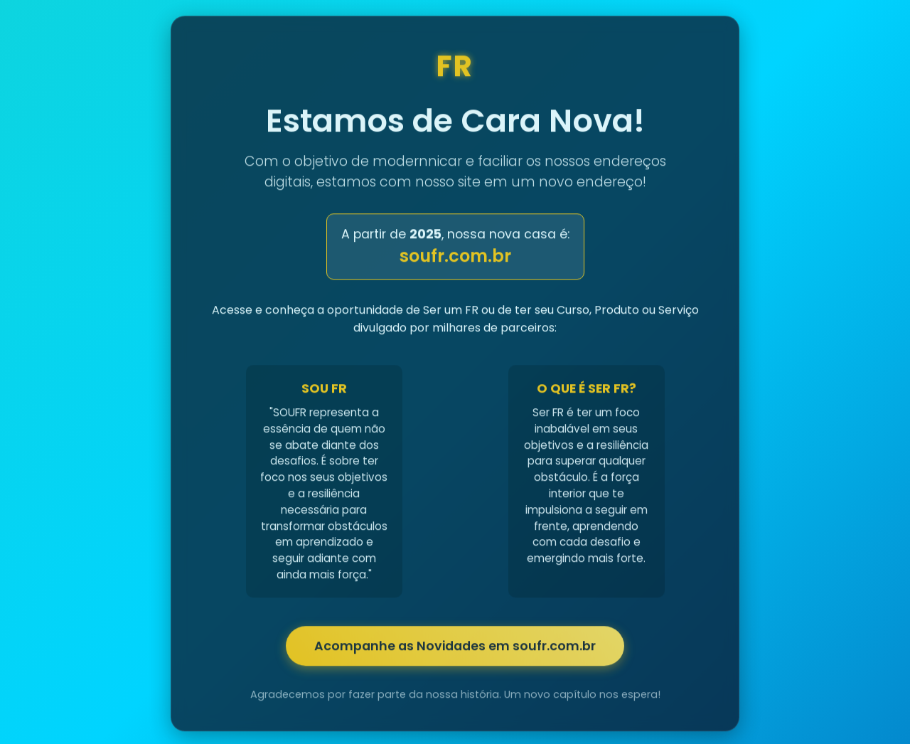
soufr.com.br (455, 258)
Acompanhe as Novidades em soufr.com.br (455, 648)
